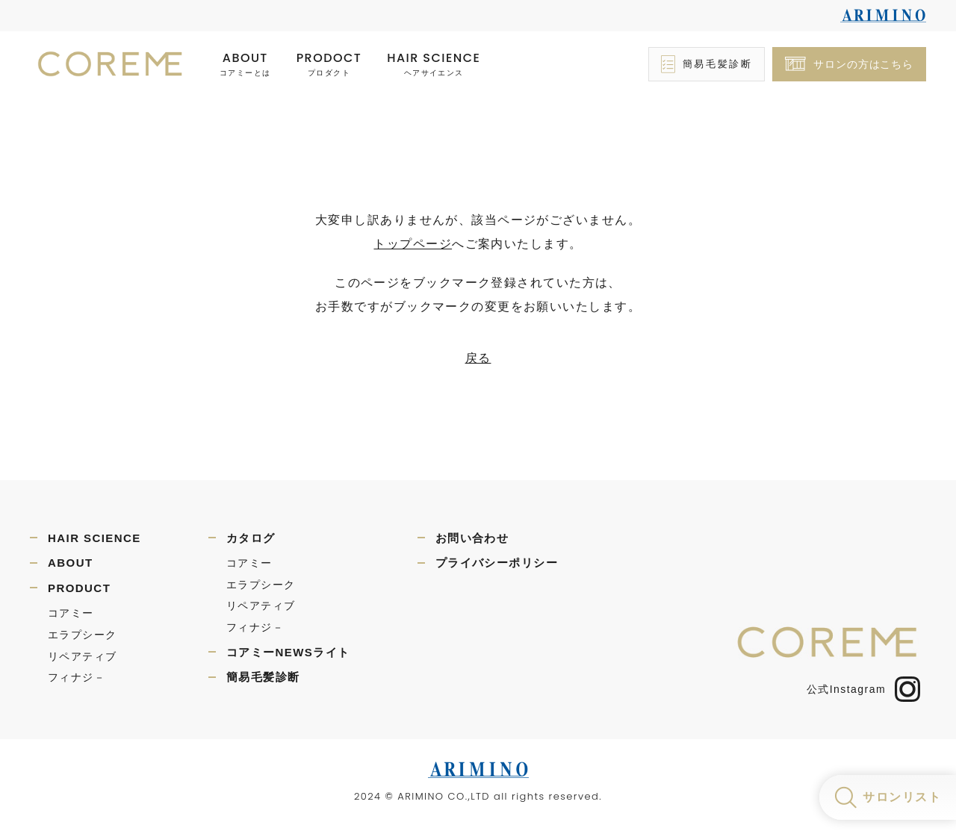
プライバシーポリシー (496, 562)
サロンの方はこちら (863, 64)
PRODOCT (329, 64)
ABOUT (245, 64)
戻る (478, 358)
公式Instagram (863, 689)
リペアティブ (82, 656)
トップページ (412, 243)
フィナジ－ (76, 677)
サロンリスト (902, 797)
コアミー (71, 613)
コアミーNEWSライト (288, 652)
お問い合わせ (472, 538)
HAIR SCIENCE (433, 64)
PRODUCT (79, 588)
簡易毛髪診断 (718, 63)
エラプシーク (82, 635)
